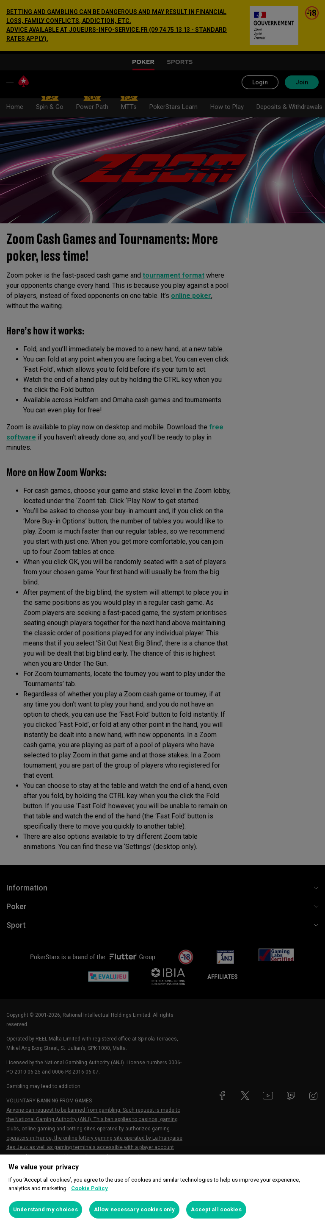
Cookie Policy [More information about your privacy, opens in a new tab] (89, 1188)
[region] (162, 1191)
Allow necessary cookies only (134, 1209)
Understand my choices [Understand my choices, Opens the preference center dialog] (45, 1209)
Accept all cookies (216, 1209)
